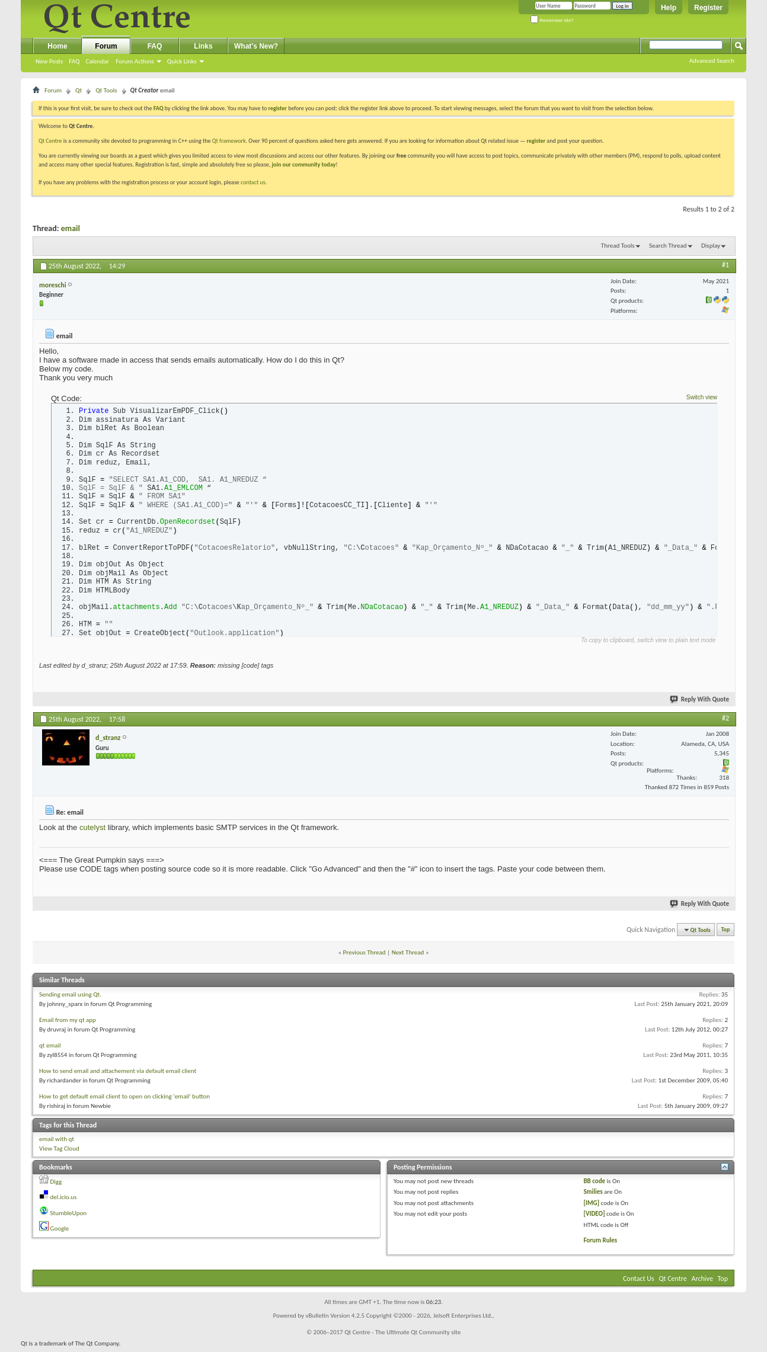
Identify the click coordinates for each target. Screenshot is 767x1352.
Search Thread (668, 245)
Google (59, 1232)
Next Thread (408, 956)
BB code (594, 1184)
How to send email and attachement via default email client (117, 1074)
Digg (56, 1184)
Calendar (97, 61)
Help (668, 8)
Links (203, 46)
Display (710, 245)
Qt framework (229, 141)
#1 (725, 265)
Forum (106, 46)
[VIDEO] (594, 1217)
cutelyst (92, 830)
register (536, 141)
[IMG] (591, 1206)
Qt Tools (106, 90)
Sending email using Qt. (70, 997)
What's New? (256, 46)
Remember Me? (552, 20)
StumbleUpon (68, 1216)
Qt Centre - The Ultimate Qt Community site (402, 1335)
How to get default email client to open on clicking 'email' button (124, 1099)
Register (708, 8)
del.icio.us (63, 1200)
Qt (78, 90)
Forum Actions (135, 61)
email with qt (56, 1142)
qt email (50, 1048)
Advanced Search (711, 61)
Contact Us (638, 1281)
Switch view (701, 397)
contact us (253, 182)
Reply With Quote (700, 702)
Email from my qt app (67, 1023)
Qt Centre (50, 141)
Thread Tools (618, 245)
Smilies (592, 1195)
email (70, 228)
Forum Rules (600, 1244)
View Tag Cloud (59, 1152)
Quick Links (182, 61)
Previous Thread (364, 956)
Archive (702, 1281)
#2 (725, 721)
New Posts (49, 61)
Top (725, 933)
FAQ (74, 61)
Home (57, 46)
